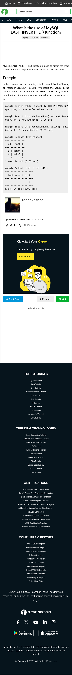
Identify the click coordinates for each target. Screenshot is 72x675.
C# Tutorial (35, 396)
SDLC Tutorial (36, 469)
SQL (8, 20)
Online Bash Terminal (36, 574)
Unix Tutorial (36, 473)
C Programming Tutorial (36, 392)
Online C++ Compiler (35, 559)
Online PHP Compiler (36, 566)
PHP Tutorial (36, 399)
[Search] (44, 11)
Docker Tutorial (36, 454)
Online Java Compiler (36, 544)
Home (10, 3)
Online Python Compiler (36, 548)
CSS (29, 20)
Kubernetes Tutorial (36, 458)
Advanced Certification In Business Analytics (36, 504)
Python (54, 20)
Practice (66, 3)
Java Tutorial (36, 384)
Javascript (41, 20)
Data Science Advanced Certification (36, 497)
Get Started (25, 256)
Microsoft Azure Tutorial (36, 443)
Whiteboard (25, 3)
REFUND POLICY (43, 596)
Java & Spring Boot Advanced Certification (36, 493)
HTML (19, 20)
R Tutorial (36, 403)
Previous (45, 299)
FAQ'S (36, 601)
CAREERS (36, 592)
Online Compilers (46, 3)
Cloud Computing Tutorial (36, 435)
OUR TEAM (25, 592)
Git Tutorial (35, 446)
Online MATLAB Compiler (36, 570)
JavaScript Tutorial (36, 414)
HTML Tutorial (36, 407)
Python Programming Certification (36, 527)
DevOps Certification (36, 512)
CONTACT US (56, 592)
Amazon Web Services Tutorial (36, 439)
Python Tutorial (36, 381)
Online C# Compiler (36, 563)
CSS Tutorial (36, 411)
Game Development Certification (36, 516)
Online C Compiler (35, 555)
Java (65, 20)
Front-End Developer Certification (36, 520)
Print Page (13, 299)
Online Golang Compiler (36, 552)
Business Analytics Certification (36, 490)
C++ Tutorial (36, 388)
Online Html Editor (36, 581)
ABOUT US (13, 592)
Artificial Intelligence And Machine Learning (36, 508)
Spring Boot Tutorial (36, 465)
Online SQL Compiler (36, 578)
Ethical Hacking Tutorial (36, 450)
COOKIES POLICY (60, 596)
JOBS (45, 592)
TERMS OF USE (10, 596)
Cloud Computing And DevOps (36, 501)
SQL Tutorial (36, 418)
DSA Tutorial (36, 461)
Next (62, 299)
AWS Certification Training (36, 523)
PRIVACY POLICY (26, 596)
